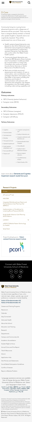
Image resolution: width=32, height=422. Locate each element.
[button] (28, 220)
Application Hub (6, 357)
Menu (3, 2)
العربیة (7, 387)
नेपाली (28, 388)
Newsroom (4, 310)
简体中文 (16, 387)
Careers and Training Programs (10, 306)
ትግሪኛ (26, 390)
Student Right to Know (8, 344)
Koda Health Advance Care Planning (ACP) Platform (14, 215)
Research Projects (9, 187)
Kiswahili (22, 390)
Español (4, 387)
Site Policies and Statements (9, 361)
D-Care (5, 191)
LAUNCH (6, 220)
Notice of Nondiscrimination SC (11, 302)
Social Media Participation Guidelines (12, 364)
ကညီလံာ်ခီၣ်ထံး (13, 388)
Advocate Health (6, 320)
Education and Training (8, 327)
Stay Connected (6, 316)
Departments (5, 333)
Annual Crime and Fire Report (10, 347)
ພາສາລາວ (23, 388)
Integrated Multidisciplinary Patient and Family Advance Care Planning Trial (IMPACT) (15, 203)
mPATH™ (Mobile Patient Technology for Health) (14, 224)
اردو (16, 391)
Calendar (4, 313)
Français (24, 387)
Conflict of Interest (7, 367)
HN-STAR (6, 198)
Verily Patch (6, 229)
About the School (6, 323)
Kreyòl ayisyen (5, 388)
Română (12, 390)
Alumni (3, 354)
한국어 (19, 388)
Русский (17, 390)
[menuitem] (16, 188)
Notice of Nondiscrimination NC (11, 300)
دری (20, 387)
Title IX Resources (6, 350)
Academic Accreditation (8, 340)
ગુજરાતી (28, 387)
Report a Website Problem (9, 371)
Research (4, 330)
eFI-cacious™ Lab (8, 195)
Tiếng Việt (20, 391)
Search (28, 2)
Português (6, 390)
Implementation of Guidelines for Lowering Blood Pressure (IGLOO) (13, 210)
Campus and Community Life (10, 337)
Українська (12, 391)
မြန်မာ (11, 387)
